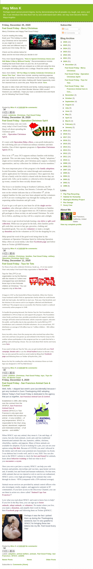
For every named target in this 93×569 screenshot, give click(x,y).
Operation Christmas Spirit (13, 258)
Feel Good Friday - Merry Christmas (20, 28)
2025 (65, 45)
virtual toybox (32, 352)
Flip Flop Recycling (71, 194)
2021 (65, 58)
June (67, 111)
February (69, 124)
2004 (65, 176)
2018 (65, 134)
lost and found (40, 456)
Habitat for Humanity (72, 197)
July (67, 108)
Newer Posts (7, 560)
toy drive (41, 221)
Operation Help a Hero (23, 142)
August (68, 105)
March (68, 121)
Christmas (21, 115)
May (67, 114)
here (51, 69)
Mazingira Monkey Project (74, 200)
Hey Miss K (12, 8)
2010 (65, 160)
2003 (65, 179)
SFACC (14, 556)
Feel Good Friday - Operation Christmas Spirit (25, 120)
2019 (65, 131)
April (67, 118)
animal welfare (23, 554)
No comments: (31, 107)
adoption (12, 554)
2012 (65, 153)
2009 (65, 163)
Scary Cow (67, 205)
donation (8, 231)
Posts (65, 29)
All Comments (68, 33)
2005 (65, 173)
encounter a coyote (13, 461)
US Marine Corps (14, 378)
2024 (65, 48)
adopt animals (16, 505)
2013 (65, 150)
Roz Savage (68, 202)
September (70, 101)
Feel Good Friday (33, 115)
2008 (65, 166)
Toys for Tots (42, 269)
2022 (65, 55)
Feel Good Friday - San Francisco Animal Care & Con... (76, 89)
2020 (65, 61)
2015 (65, 144)
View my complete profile (70, 224)
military (51, 256)
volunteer (31, 229)
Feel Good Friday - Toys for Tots (18, 264)
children (11, 256)
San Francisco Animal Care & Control (35, 396)
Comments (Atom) (20, 564)
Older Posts (51, 560)
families (29, 256)
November (69, 95)
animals (33, 554)
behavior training (18, 458)
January (68, 127)
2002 (65, 183)
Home (29, 560)
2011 (65, 157)
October (68, 98)
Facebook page (40, 242)
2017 (65, 137)
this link (18, 288)
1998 (65, 186)
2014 (65, 147)
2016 (65, 140)
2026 (65, 42)
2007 (65, 170)
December (69, 65)
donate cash (14, 352)
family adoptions (47, 168)
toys (27, 258)
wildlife (21, 556)
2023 (65, 52)
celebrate (12, 115)
